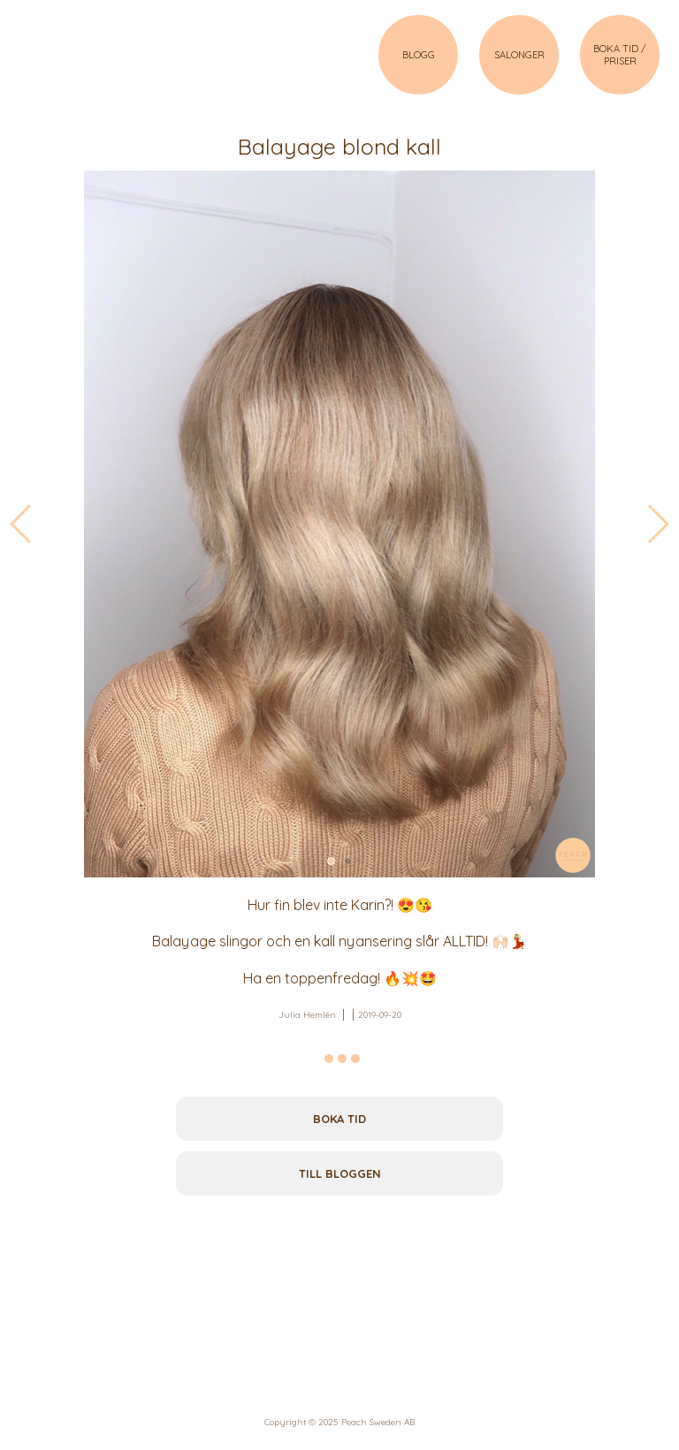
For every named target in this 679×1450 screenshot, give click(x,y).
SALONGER (519, 55)
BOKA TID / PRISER (619, 54)
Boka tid (339, 1119)
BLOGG (418, 55)
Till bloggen (340, 1173)
